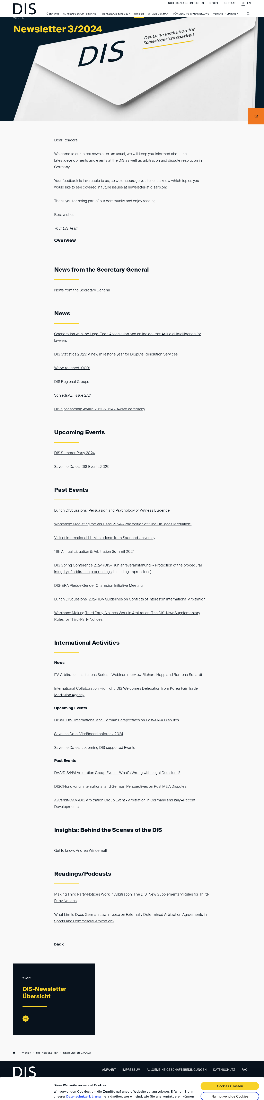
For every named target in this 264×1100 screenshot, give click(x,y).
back (59, 944)
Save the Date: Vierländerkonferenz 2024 (88, 734)
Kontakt (230, 7)
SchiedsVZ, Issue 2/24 (73, 395)
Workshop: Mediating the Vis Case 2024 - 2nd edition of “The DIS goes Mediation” (123, 524)
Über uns (53, 18)
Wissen (139, 18)
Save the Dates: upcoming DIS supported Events (94, 748)
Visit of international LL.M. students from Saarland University (104, 538)
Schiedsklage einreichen (186, 7)
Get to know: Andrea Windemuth (81, 851)
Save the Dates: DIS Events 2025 (81, 467)
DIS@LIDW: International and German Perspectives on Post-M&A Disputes (116, 720)
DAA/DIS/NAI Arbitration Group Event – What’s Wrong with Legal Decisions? (117, 773)
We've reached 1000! (72, 368)
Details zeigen (64, 1091)
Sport (214, 7)
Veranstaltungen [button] (225, 18)
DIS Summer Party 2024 (74, 453)
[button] (256, 116)
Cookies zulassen (230, 1065)
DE (243, 7)
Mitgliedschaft (159, 18)
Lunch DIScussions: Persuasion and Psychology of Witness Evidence (112, 510)
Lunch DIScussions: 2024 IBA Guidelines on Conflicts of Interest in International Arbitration (129, 599)
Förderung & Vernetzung (191, 18)
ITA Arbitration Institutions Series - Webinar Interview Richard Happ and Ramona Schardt (128, 675)
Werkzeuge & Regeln (116, 18)
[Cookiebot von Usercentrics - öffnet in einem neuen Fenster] (26, 1092)
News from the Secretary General (82, 290)
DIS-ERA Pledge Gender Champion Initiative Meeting (98, 586)
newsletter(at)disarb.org (147, 187)
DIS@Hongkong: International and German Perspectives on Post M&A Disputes (120, 787)
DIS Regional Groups (71, 382)
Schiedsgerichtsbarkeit (80, 18)
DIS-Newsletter (47, 1053)
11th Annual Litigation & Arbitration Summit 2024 (94, 552)
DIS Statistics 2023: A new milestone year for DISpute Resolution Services (116, 354)
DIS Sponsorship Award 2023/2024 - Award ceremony (99, 409)
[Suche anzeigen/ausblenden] (248, 20)
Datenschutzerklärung (83, 1075)
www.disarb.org (15, 1053)
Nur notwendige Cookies (229, 1075)
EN (249, 7)
